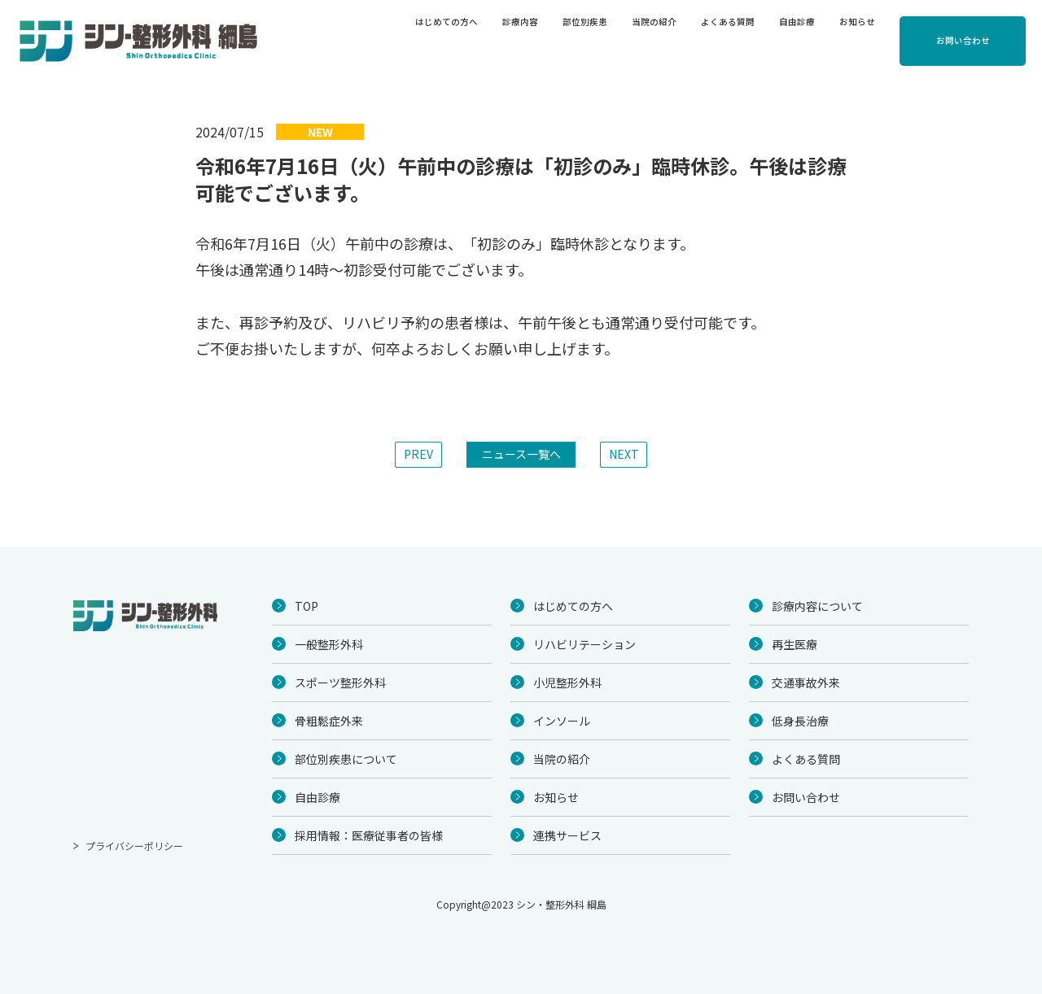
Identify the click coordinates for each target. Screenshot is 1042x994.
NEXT (624, 454)
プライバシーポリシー (134, 845)
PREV (418, 454)
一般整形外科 (329, 644)
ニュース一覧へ (521, 454)
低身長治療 (800, 721)
